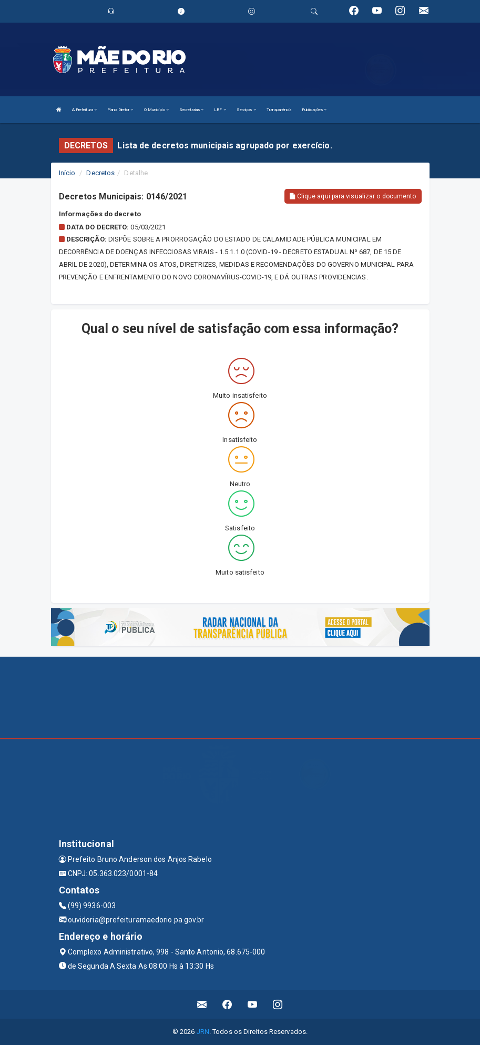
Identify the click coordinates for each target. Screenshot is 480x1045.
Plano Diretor (120, 109)
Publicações (314, 109)
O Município (156, 109)
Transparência (279, 109)
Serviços (246, 109)
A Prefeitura (84, 109)
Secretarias (191, 109)
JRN (203, 1032)
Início (67, 173)
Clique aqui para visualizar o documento (353, 196)
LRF (220, 109)
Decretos (100, 173)
